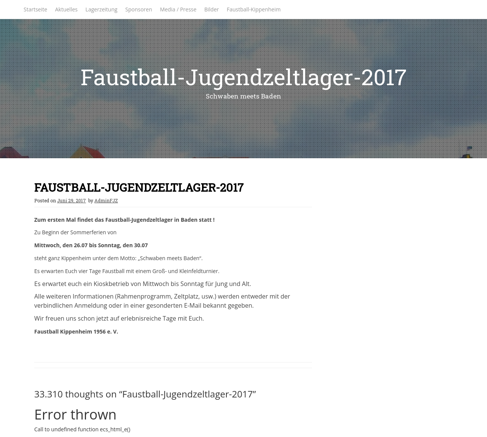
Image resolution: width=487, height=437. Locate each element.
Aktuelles (66, 9)
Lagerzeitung (102, 9)
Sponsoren (138, 9)
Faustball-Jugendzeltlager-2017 (244, 76)
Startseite (35, 9)
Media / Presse (178, 9)
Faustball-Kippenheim (254, 9)
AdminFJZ (106, 200)
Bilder (211, 9)
